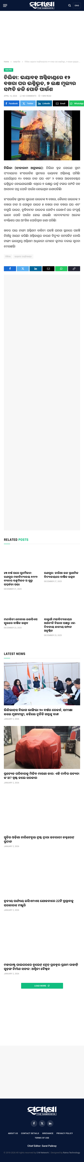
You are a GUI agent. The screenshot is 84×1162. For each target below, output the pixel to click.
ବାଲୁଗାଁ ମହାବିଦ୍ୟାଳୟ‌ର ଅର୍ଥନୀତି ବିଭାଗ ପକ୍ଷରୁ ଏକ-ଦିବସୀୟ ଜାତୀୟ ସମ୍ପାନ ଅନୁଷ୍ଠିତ (60, 624)
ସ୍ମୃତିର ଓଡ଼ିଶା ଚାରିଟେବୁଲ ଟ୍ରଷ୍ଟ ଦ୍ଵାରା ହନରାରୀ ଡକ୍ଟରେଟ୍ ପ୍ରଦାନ (39, 839)
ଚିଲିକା (8, 256)
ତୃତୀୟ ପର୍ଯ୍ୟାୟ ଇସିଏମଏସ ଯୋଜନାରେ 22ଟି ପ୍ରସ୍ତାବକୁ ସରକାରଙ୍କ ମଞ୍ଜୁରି (39, 903)
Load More (42, 986)
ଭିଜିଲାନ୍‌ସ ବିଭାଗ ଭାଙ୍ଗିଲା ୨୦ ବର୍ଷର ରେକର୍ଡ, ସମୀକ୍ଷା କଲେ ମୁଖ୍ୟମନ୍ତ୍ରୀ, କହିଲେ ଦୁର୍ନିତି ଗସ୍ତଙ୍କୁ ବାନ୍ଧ (38, 712)
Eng (77, 5)
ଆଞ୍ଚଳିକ (8, 70)
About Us (13, 1133)
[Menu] (5, 5)
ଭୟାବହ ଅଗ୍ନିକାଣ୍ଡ (23, 256)
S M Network (43, 1152)
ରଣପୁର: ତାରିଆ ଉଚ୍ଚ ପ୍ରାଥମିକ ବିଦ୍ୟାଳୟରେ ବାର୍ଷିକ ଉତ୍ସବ (61, 574)
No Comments (28, 96)
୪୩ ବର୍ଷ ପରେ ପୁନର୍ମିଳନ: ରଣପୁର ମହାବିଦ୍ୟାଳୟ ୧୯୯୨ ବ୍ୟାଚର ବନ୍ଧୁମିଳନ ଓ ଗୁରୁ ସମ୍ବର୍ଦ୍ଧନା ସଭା (21, 578)
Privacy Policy (65, 1133)
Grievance (47, 1133)
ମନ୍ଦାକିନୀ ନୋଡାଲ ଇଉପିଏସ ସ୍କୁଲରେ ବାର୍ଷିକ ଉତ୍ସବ (20, 621)
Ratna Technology (71, 1152)
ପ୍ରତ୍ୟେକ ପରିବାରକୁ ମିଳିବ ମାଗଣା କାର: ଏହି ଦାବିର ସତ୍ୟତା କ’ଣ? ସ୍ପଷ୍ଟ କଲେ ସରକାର (41, 775)
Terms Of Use (42, 1138)
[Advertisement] (42, 36)
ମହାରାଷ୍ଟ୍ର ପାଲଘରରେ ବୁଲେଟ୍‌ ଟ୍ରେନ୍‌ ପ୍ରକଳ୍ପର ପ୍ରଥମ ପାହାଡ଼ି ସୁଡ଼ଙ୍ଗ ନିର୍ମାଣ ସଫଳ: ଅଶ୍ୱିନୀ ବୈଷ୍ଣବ (41, 967)
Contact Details (30, 1133)
